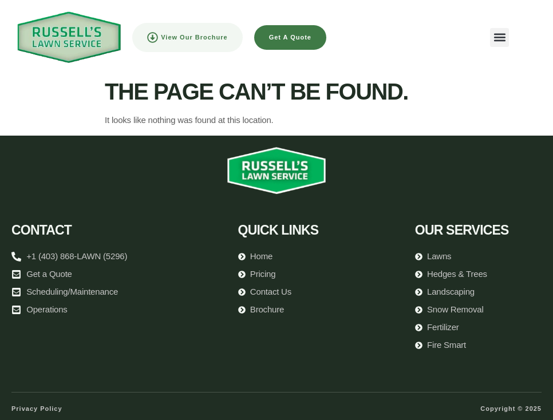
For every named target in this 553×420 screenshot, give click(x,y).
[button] (499, 37)
